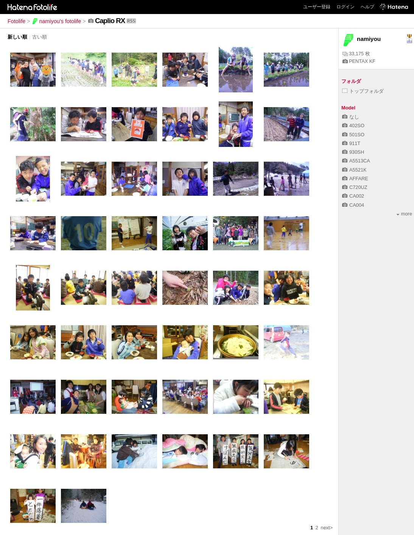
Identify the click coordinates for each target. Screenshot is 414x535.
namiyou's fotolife (56, 21)
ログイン (345, 6)
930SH (353, 152)
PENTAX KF (358, 61)
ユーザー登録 (316, 6)
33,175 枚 (356, 53)
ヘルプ (367, 6)
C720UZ (354, 187)
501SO (353, 134)
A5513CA (356, 161)
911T (351, 143)
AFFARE (355, 178)
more (404, 214)
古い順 (39, 37)
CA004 (353, 205)
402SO (353, 125)
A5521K (354, 170)
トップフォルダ (363, 91)
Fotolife (16, 21)
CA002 (353, 196)
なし (350, 117)
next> (327, 527)
